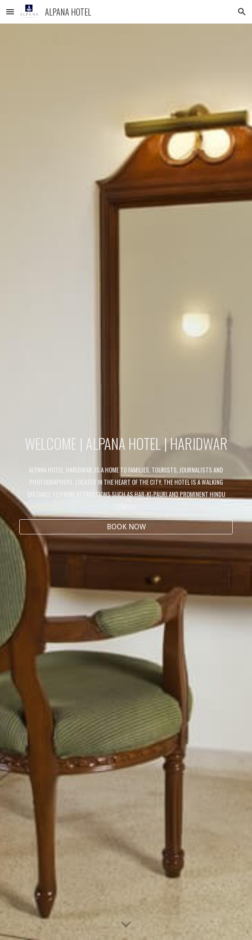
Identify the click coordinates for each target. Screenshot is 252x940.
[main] (125, 443)
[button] (10, 11)
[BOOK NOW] (126, 527)
